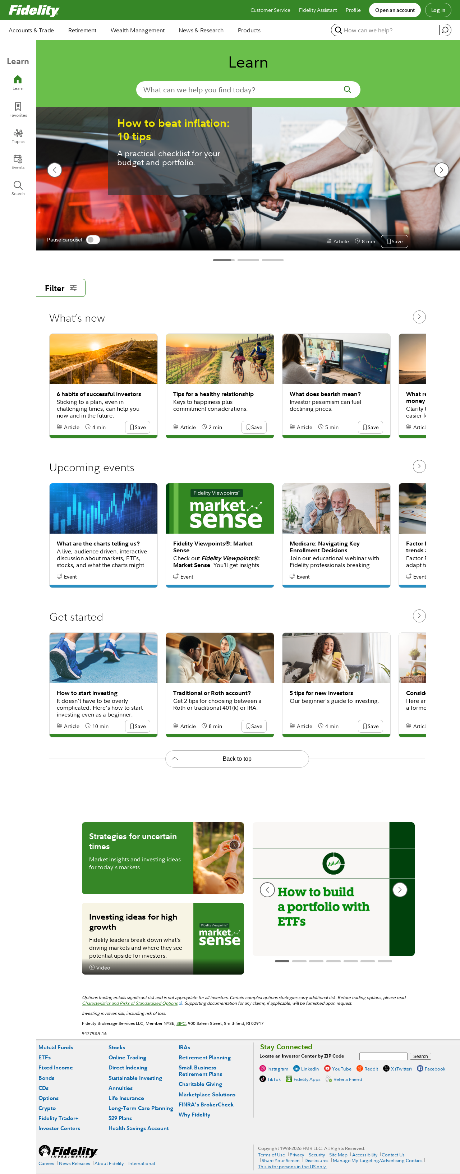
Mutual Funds (55, 1047)
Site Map (338, 1154)
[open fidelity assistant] (445, 30)
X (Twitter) (401, 1069)
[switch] (93, 239)
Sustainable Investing (135, 1077)
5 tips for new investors (321, 693)
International (141, 1163)
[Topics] (18, 136)
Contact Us (393, 1154)
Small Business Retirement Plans (200, 1070)
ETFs (44, 1057)
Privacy (297, 1154)
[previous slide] (54, 170)
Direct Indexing (128, 1067)
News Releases (74, 1163)
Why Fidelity (194, 1114)
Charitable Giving (200, 1084)
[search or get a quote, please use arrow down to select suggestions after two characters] (386, 30)
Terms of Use (271, 1154)
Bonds (46, 1077)
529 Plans (120, 1118)
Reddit (371, 1069)
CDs (43, 1088)
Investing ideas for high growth (133, 921)
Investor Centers (59, 1128)
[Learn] (18, 83)
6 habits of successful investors (99, 394)
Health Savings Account (139, 1128)
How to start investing (87, 693)
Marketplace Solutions (207, 1094)
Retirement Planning (205, 1057)
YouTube (341, 1069)
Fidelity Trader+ (58, 1118)
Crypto (47, 1108)
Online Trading (127, 1057)
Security (317, 1154)
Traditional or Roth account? (212, 693)
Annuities (121, 1088)
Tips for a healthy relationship (213, 394)
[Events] (18, 162)
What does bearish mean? (325, 394)
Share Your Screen (281, 1160)
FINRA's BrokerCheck (206, 1104)
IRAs (184, 1047)
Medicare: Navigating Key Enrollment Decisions (325, 547)
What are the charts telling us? (98, 543)
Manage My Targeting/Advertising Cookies (378, 1160)
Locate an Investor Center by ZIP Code (301, 1056)
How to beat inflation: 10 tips (173, 129)
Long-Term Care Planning (141, 1108)
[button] (397, 242)
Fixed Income (55, 1067)
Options (48, 1098)
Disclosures (316, 1160)
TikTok (274, 1079)
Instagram (277, 1069)
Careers (46, 1163)
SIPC (181, 1023)
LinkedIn (310, 1069)
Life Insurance (126, 1098)
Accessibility (364, 1154)
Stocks (117, 1047)
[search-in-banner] (248, 89)
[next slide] (441, 170)
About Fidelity (109, 1163)
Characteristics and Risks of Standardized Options (130, 1003)
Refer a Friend (348, 1079)
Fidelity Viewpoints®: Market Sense (213, 547)
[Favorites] (18, 110)
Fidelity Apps (307, 1079)
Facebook (435, 1069)
